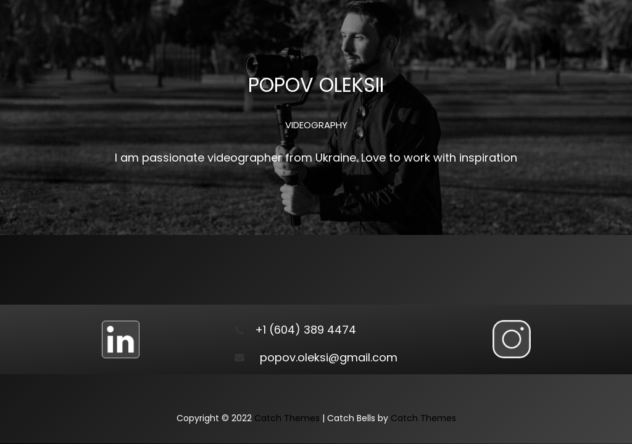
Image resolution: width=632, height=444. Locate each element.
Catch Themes (287, 418)
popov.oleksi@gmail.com (328, 357)
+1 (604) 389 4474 (305, 329)
